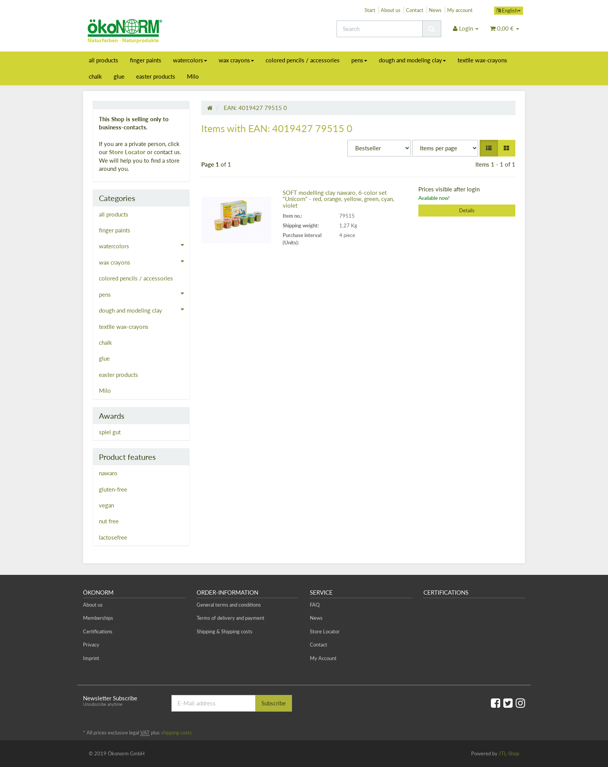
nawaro (108, 472)
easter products (155, 76)
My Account (323, 658)
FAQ (315, 605)
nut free (109, 521)
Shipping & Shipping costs (224, 631)
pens (359, 60)
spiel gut (110, 431)
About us (391, 10)
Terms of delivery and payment (230, 618)
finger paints (145, 60)
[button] (489, 148)
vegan (106, 505)
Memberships (98, 618)
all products (103, 60)
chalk (95, 76)
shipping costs (176, 732)
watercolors (190, 60)
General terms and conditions (229, 605)
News (435, 10)
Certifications (97, 631)
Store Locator (127, 151)
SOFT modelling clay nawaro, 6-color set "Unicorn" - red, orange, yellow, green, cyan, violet (338, 199)
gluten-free (113, 489)
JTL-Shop (509, 753)
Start (369, 10)
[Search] (380, 29)
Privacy (91, 644)
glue (119, 76)
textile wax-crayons (482, 60)
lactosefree (113, 537)
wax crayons (236, 60)
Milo (193, 76)
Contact (414, 10)
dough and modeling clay (412, 60)
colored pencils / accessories (303, 60)
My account (460, 10)
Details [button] (467, 210)
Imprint (91, 658)
